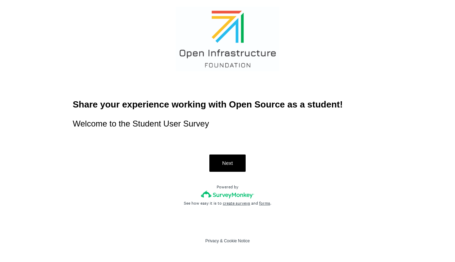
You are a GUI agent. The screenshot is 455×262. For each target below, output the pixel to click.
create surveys (236, 203)
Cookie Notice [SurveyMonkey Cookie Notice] (237, 240)
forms (264, 203)
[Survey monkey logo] (227, 194)
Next (227, 163)
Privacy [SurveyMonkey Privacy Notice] (212, 240)
